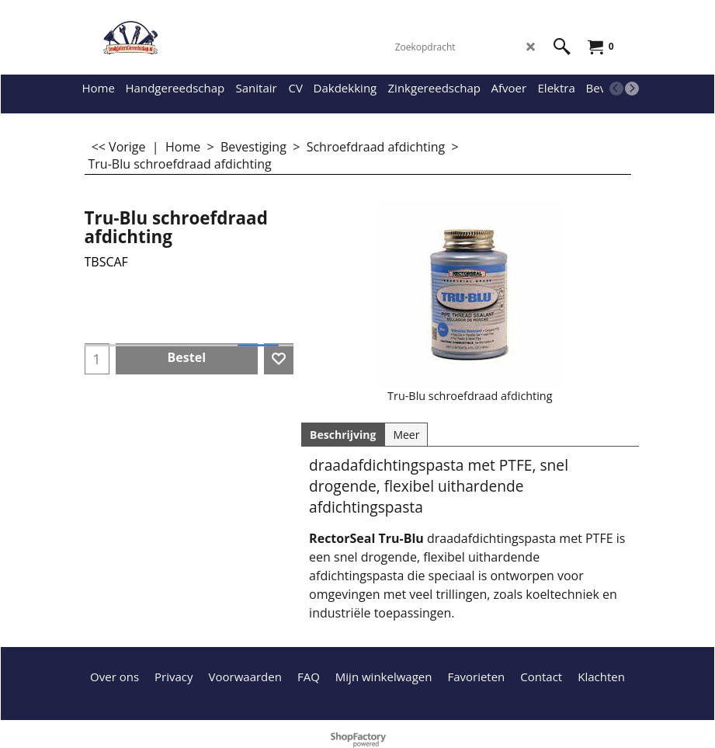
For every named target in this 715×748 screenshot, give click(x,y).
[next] (632, 89)
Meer (406, 434)
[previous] (616, 89)
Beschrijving (343, 434)
